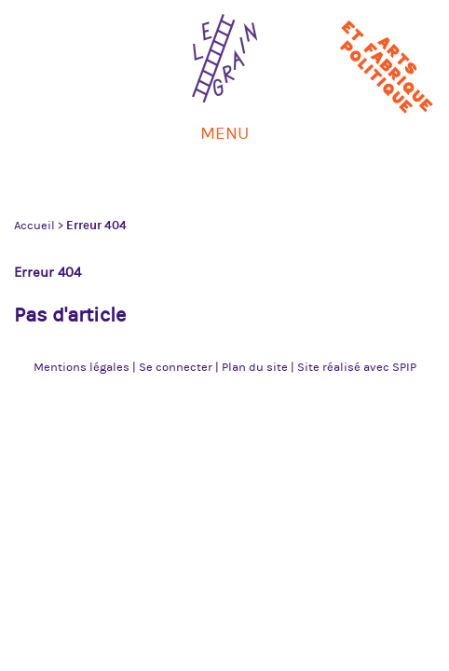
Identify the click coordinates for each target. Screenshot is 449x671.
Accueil (34, 225)
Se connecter (175, 367)
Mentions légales (81, 367)
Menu (224, 133)
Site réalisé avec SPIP (356, 367)
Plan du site (255, 367)
